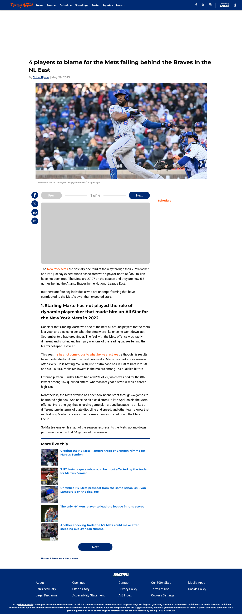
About (40, 582)
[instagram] (210, 4)
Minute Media (25, 604)
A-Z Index (125, 595)
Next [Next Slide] (139, 195)
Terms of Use (160, 589)
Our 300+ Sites (161, 582)
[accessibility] (235, 5)
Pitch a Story (81, 589)
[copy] (34, 221)
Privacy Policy (127, 589)
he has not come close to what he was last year (87, 354)
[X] (203, 4)
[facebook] (196, 4)
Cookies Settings (162, 595)
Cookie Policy (197, 589)
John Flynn (41, 77)
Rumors (51, 5)
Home (45, 558)
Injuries (108, 5)
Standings (81, 5)
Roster (96, 5)
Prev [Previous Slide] (51, 195)
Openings (78, 582)
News (39, 5)
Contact (123, 582)
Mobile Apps (196, 582)
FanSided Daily (46, 589)
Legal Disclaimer (47, 595)
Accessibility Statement (88, 595)
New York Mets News (65, 558)
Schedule (66, 5)
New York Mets (57, 269)
